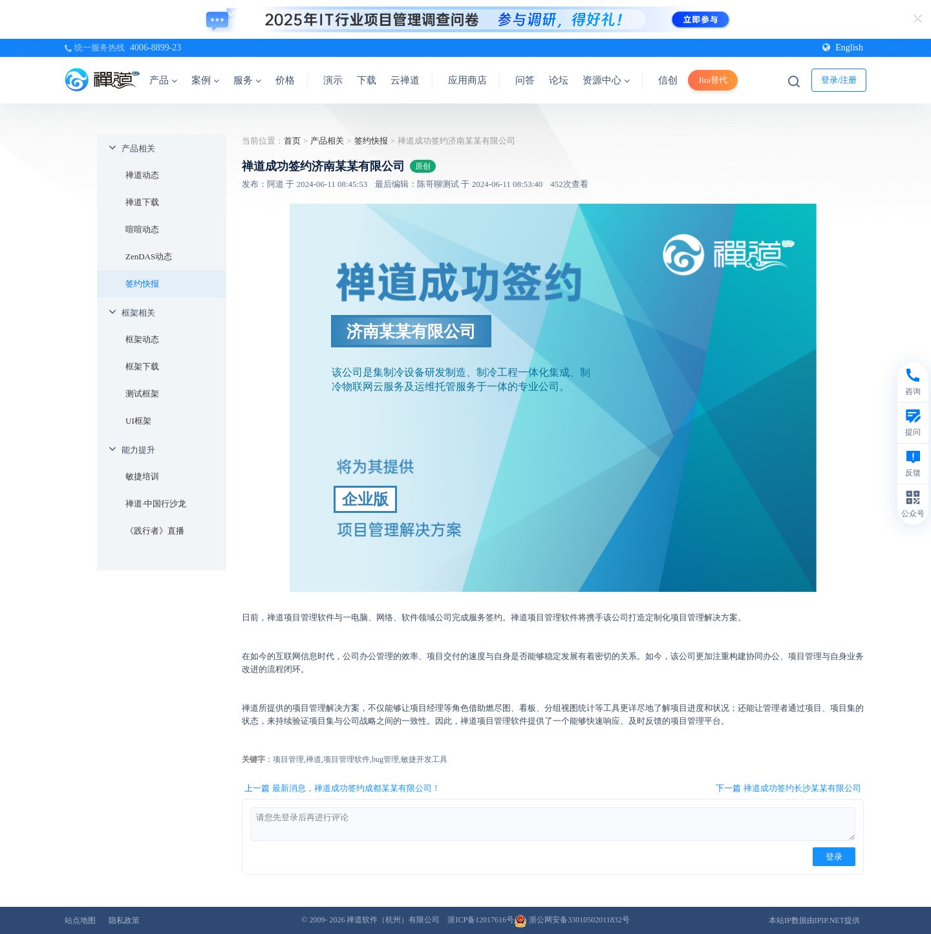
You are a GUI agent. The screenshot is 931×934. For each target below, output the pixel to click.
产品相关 (138, 148)
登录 (834, 857)
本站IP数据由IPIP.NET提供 (814, 920)
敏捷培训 (142, 476)
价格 (285, 80)
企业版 (365, 499)
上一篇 (342, 788)
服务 (247, 80)
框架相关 (138, 313)
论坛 (558, 80)
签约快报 (142, 283)
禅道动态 (142, 175)
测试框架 (142, 393)
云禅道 (405, 80)
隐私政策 (124, 920)
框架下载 (142, 366)
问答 (525, 80)
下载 (366, 80)
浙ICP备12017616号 (480, 919)
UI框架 (138, 421)
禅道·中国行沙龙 (155, 503)
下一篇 (788, 788)
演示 (333, 80)
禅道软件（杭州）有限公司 (393, 919)
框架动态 (142, 339)
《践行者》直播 (154, 531)
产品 (163, 80)
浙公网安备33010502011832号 (572, 919)
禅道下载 (142, 202)
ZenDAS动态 (148, 256)
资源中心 (606, 80)
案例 (205, 80)
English (842, 47)
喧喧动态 (142, 229)
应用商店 (467, 80)
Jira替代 (712, 80)
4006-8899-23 (155, 47)
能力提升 (138, 450)
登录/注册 (839, 80)
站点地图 (80, 920)
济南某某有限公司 (411, 331)
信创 (668, 80)
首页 (292, 141)
